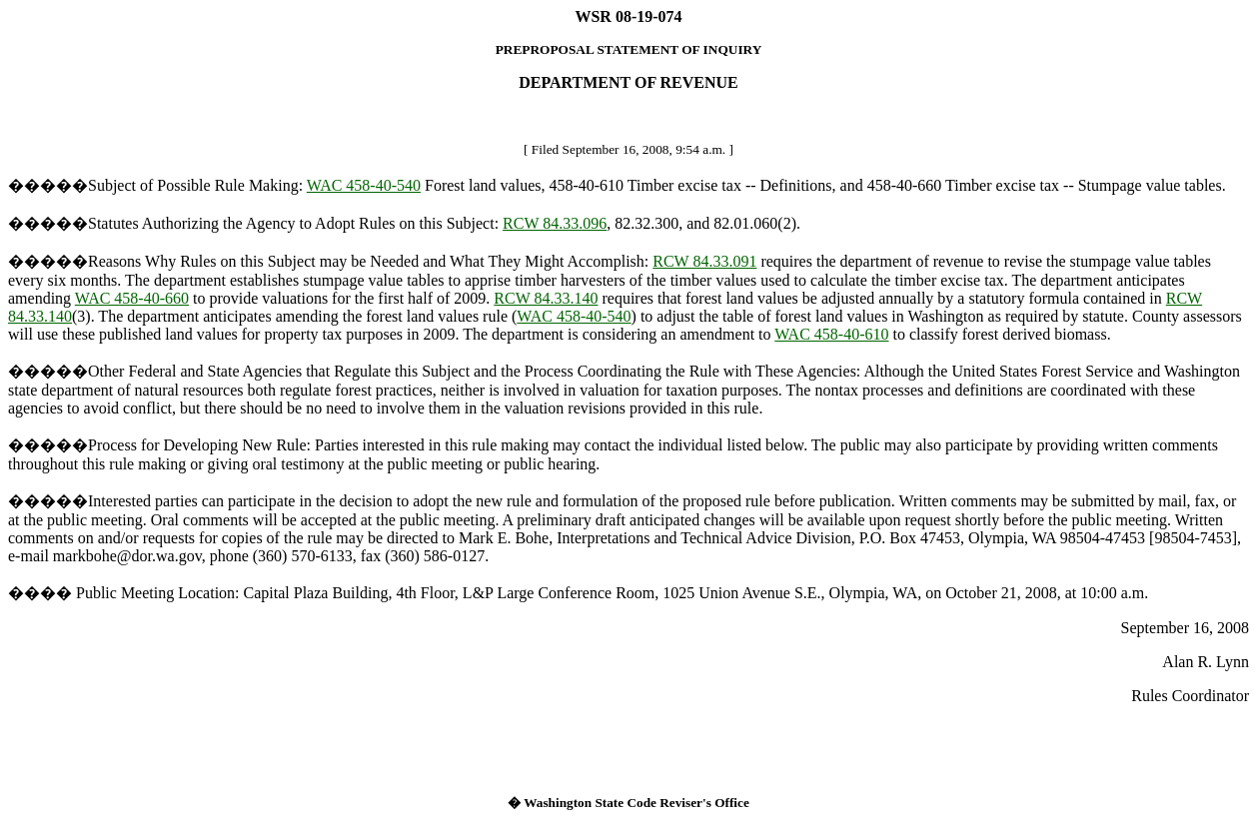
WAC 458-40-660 (132, 298)
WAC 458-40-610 (831, 334)
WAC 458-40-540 (364, 185)
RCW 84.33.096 (555, 223)
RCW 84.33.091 (704, 261)
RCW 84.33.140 (546, 298)
